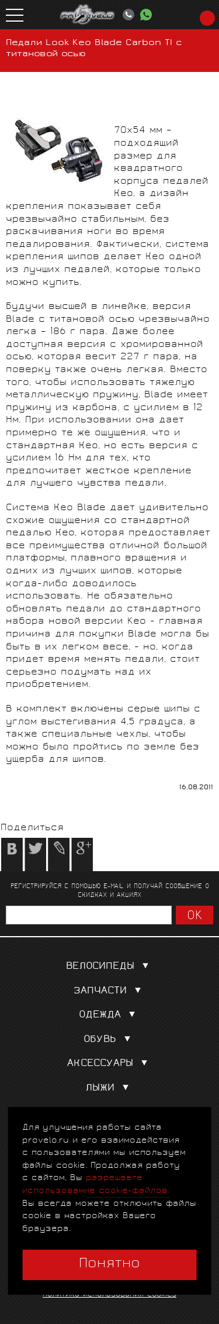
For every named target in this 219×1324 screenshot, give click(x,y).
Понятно (109, 1264)
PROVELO (87, 14)
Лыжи (109, 1088)
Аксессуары (109, 1064)
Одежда (109, 1015)
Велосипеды (110, 967)
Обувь (109, 1040)
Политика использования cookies (109, 1295)
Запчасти (110, 991)
